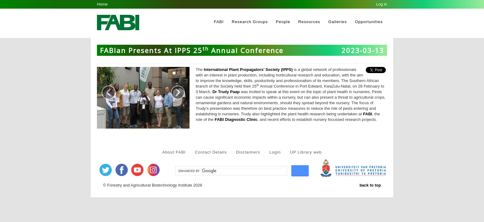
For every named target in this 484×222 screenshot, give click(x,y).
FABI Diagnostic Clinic (236, 119)
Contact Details (211, 152)
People (283, 21)
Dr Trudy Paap (226, 91)
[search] (230, 171)
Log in (381, 4)
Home (102, 4)
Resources (309, 21)
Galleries (337, 21)
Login (275, 152)
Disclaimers (248, 152)
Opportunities (369, 21)
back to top (370, 185)
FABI (219, 21)
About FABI (174, 152)
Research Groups (250, 21)
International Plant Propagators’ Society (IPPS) (248, 69)
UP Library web (306, 152)
